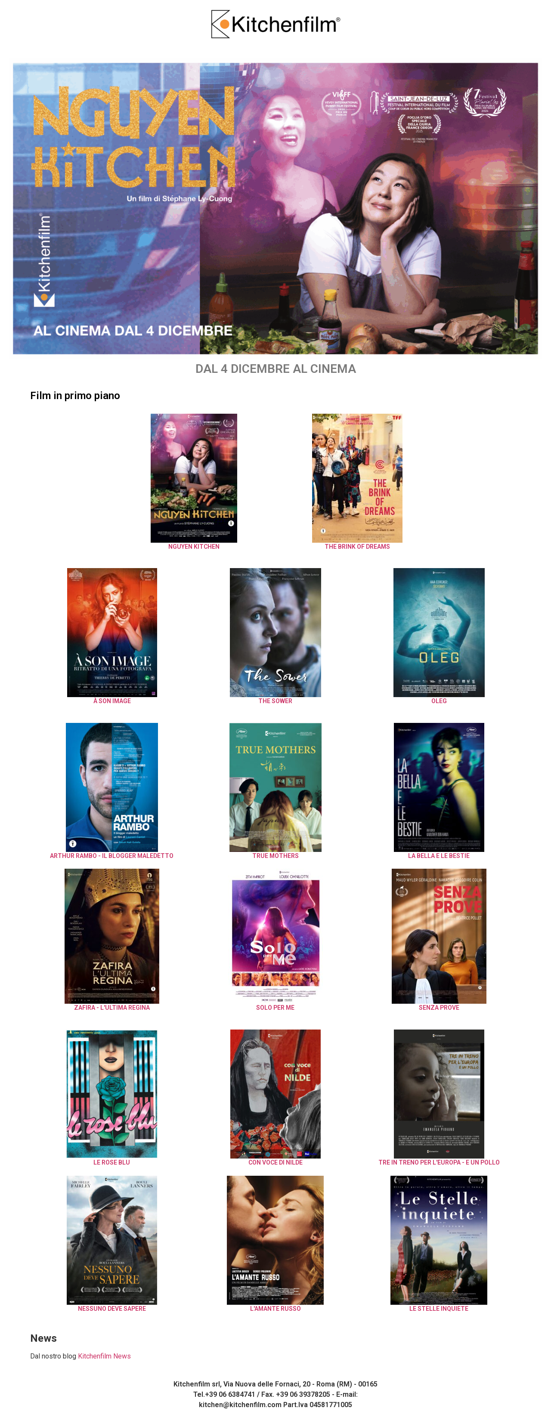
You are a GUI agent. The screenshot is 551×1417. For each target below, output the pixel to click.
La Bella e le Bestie (439, 855)
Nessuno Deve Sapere (112, 1308)
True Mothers (275, 855)
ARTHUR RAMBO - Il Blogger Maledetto (111, 855)
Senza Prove (439, 1007)
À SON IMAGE (112, 701)
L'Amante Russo (275, 1308)
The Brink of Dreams (357, 546)
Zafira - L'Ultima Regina (112, 1007)
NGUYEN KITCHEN (194, 546)
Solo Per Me (275, 1007)
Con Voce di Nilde (275, 1162)
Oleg (439, 701)
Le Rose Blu (111, 1162)
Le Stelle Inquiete (438, 1308)
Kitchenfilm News (104, 1356)
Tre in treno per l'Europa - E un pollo (439, 1162)
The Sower (275, 701)
